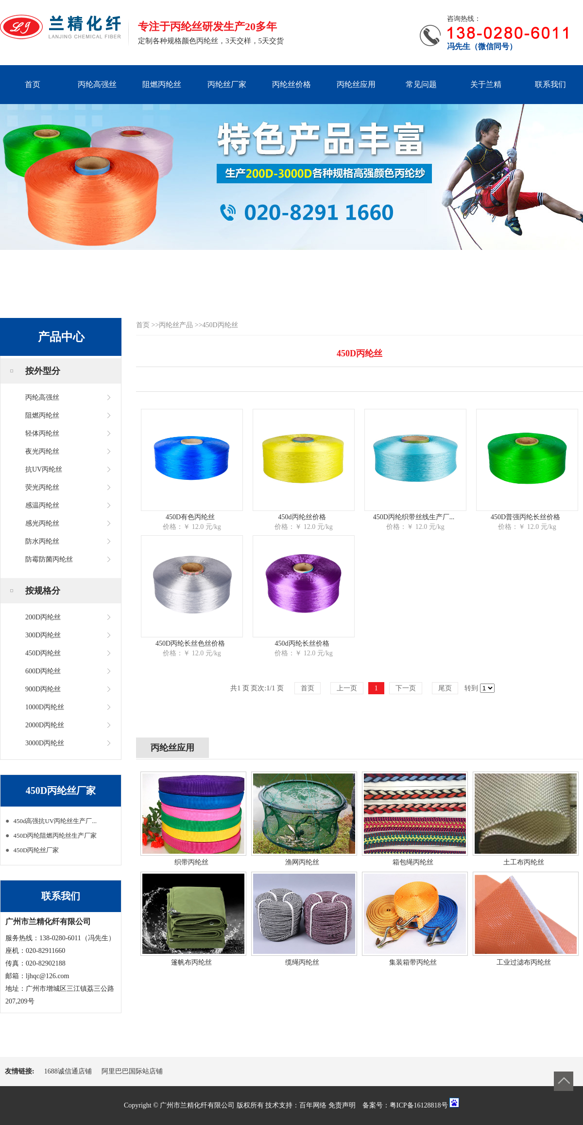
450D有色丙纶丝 (190, 517)
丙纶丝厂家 (226, 84)
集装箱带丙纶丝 (413, 962)
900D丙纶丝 (43, 689)
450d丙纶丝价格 (302, 517)
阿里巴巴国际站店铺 (132, 1071)
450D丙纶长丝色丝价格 (190, 643)
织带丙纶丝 (191, 862)
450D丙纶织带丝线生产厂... (414, 517)
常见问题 (421, 84)
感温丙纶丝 (42, 505)
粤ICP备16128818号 (419, 1105)
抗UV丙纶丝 (43, 469)
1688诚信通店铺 (68, 1071)
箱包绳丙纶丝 (413, 862)
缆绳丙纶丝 (302, 962)
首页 (32, 84)
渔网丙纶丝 (302, 862)
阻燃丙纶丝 (161, 84)
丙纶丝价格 (291, 84)
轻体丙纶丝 (42, 433)
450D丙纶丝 (43, 653)
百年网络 (312, 1105)
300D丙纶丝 (43, 635)
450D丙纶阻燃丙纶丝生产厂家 (55, 835)
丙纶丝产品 (176, 325)
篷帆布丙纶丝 (191, 962)
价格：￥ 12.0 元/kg (192, 526)
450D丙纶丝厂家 (36, 850)
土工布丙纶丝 (523, 862)
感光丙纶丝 (42, 523)
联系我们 (550, 84)
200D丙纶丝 (43, 617)
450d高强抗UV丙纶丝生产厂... (55, 821)
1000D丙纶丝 (44, 707)
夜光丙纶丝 (42, 451)
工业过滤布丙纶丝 (524, 962)
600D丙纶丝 (43, 671)
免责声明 (342, 1105)
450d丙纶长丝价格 (302, 643)
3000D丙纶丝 (44, 743)
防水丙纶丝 (42, 541)
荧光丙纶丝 (42, 487)
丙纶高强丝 (97, 84)
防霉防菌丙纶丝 (49, 559)
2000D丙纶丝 (44, 725)
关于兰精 (485, 84)
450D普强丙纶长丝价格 (525, 517)
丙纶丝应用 (356, 84)
